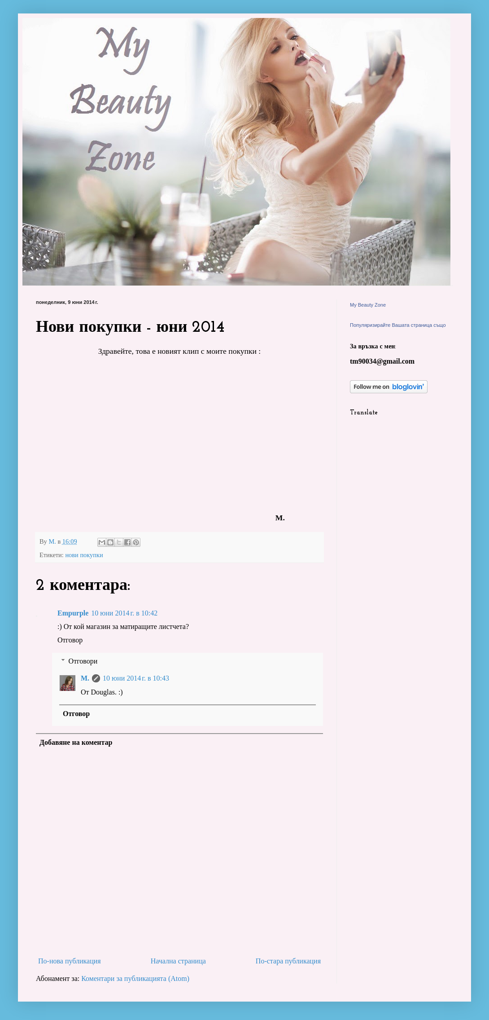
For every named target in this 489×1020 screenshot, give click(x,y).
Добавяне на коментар (76, 742)
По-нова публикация (69, 961)
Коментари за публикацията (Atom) (135, 978)
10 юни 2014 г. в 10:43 (136, 678)
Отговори (83, 661)
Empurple (72, 613)
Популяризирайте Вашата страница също (398, 325)
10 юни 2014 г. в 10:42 (124, 613)
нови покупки (84, 554)
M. (85, 678)
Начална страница (178, 961)
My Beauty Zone (368, 305)
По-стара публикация (288, 961)
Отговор (70, 640)
